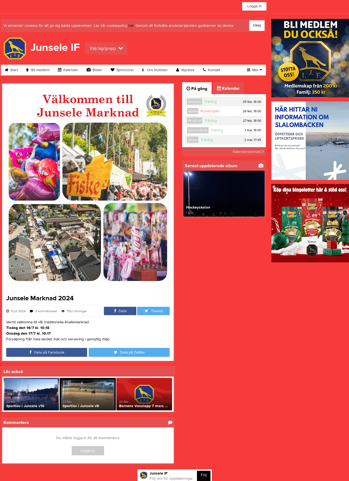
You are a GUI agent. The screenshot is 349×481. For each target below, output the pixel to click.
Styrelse (185, 70)
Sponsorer (122, 70)
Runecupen (210, 111)
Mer (254, 70)
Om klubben (155, 70)
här (131, 25)
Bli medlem (38, 70)
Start (11, 70)
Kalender (68, 70)
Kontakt (211, 70)
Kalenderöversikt (248, 151)
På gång (196, 88)
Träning (210, 101)
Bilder (94, 70)
